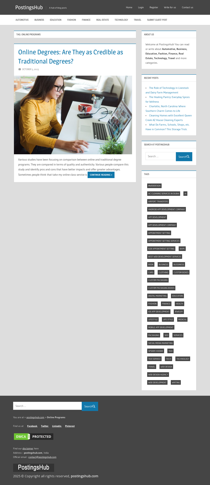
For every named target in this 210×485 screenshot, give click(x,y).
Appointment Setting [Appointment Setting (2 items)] (159, 233)
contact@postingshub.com (42, 457)
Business (39, 19)
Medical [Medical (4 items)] (182, 319)
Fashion (71, 19)
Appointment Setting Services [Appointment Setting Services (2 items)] (163, 240)
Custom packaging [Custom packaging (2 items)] (158, 280)
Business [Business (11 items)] (163, 264)
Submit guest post (157, 19)
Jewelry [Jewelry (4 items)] (179, 311)
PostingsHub (29, 7)
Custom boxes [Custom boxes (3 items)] (181, 272)
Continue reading (100, 174)
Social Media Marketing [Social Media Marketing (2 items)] (160, 343)
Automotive (22, 19)
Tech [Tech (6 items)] (168, 358)
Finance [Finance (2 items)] (166, 303)
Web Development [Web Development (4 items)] (157, 382)
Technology (121, 19)
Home (129, 7)
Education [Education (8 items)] (177, 295)
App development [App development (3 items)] (157, 217)
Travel (137, 19)
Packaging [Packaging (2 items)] (153, 335)
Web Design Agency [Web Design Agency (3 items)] (158, 374)
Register (154, 7)
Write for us (170, 7)
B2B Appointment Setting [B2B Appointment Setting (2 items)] (161, 248)
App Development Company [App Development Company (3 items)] (162, 225)
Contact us (187, 7)
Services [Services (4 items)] (178, 335)
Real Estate (102, 19)
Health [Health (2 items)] (179, 303)
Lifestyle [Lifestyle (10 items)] (153, 319)
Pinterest (70, 426)
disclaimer (27, 448)
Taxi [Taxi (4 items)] (170, 351)
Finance (86, 19)
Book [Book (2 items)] (150, 264)
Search (184, 156)
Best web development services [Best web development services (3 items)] (164, 256)
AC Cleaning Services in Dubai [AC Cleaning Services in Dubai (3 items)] (163, 193)
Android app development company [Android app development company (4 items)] (166, 209)
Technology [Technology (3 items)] (183, 358)
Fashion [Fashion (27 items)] (152, 303)
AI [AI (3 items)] (185, 193)
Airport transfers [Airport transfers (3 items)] (158, 201)
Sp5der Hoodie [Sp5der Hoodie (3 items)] (155, 351)
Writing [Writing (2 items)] (176, 382)
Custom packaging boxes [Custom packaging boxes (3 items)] (161, 288)
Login (141, 7)
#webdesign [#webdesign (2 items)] (154, 185)
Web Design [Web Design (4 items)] (166, 366)
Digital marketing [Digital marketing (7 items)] (157, 295)
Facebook (32, 426)
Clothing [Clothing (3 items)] (163, 272)
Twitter (44, 426)
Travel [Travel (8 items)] (151, 366)
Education (55, 19)
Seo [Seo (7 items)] (166, 335)
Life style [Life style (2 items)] (168, 319)
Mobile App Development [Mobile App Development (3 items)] (160, 327)
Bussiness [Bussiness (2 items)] (179, 264)
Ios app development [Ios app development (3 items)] (158, 311)
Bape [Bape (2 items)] (182, 248)
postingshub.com (35, 417)
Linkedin (56, 426)
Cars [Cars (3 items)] (150, 272)
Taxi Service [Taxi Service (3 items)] (154, 358)
